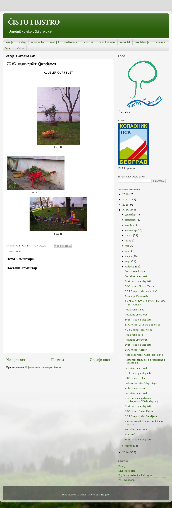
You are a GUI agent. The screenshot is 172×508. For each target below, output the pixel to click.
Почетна (57, 359)
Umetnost (160, 42)
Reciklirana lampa (134, 309)
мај (127, 251)
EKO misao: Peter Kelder (139, 411)
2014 (125, 452)
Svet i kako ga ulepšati (138, 281)
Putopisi (125, 42)
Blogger (105, 494)
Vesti (8, 48)
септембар (131, 230)
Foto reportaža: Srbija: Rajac (141, 383)
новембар (130, 220)
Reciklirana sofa (134, 334)
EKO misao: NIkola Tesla (139, 286)
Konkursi (89, 42)
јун (127, 246)
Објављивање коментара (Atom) (43, 367)
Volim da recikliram (135, 388)
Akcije (9, 42)
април (129, 256)
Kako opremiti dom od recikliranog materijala (144, 422)
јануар (129, 446)
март (128, 261)
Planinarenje (107, 42)
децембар (130, 214)
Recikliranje (142, 42)
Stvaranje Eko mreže (137, 296)
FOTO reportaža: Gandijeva (141, 416)
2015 (125, 210)
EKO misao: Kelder (136, 350)
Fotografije (37, 42)
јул (127, 240)
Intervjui (54, 42)
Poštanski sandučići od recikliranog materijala (145, 361)
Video (20, 48)
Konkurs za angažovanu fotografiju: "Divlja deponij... (142, 399)
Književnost (71, 42)
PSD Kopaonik (126, 480)
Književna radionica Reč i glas (135, 475)
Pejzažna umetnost (136, 276)
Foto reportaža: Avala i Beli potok (144, 355)
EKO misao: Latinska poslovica (142, 324)
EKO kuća (130, 434)
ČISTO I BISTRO (34, 22)
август (129, 235)
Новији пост (15, 359)
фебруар (130, 266)
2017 (125, 199)
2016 (125, 204)
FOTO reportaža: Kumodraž (141, 291)
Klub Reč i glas (126, 471)
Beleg (22, 42)
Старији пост (100, 359)
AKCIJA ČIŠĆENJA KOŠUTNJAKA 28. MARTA (145, 302)
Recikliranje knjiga (135, 271)
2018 (125, 194)
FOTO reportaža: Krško (138, 329)
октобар (130, 225)
